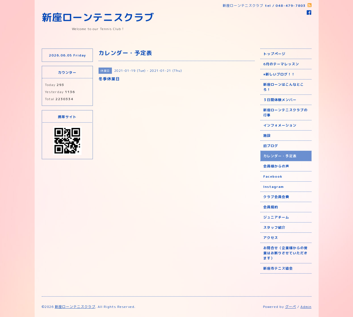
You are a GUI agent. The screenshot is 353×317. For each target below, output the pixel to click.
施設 (267, 135)
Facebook (272, 176)
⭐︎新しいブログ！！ (279, 74)
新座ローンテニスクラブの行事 (285, 112)
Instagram (273, 186)
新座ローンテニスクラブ (98, 17)
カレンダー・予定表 (279, 156)
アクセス (270, 237)
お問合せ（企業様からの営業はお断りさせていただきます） (285, 253)
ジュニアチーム (276, 217)
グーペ (290, 306)
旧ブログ (270, 145)
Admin (306, 306)
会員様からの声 (276, 166)
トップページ (274, 53)
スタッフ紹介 (274, 227)
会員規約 (270, 207)
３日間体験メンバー (279, 99)
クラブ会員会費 (276, 196)
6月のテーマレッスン (281, 64)
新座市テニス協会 (278, 268)
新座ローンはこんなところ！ (283, 87)
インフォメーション (279, 125)
